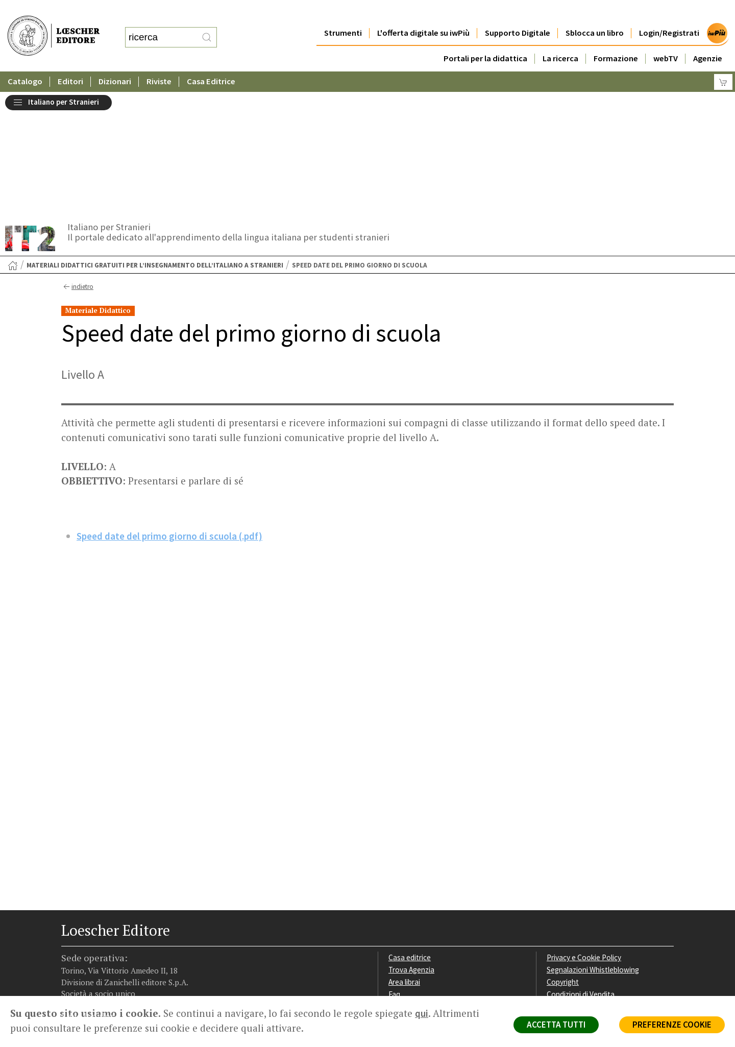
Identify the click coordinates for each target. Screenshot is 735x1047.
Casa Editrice (211, 61)
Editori (70, 61)
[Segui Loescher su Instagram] (90, 932)
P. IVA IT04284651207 (96, 973)
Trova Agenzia (411, 848)
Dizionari (115, 61)
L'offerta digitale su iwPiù (423, 12)
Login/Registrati (669, 12)
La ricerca (560, 38)
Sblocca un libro (595, 12)
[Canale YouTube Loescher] (130, 932)
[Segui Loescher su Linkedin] (110, 932)
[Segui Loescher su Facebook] (70, 932)
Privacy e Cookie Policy (584, 835)
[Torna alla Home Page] (13, 143)
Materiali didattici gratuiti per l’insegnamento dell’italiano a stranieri (155, 143)
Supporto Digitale (517, 12)
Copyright (563, 860)
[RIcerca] (207, 27)
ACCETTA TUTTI (556, 1024)
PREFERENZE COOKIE (672, 1024)
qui (421, 1013)
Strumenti (343, 12)
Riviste (159, 61)
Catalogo (25, 61)
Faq (394, 872)
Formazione (616, 38)
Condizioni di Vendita (581, 872)
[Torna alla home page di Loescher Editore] (53, 24)
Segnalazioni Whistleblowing (593, 848)
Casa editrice (409, 835)
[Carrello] (723, 61)
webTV (665, 38)
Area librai (404, 860)
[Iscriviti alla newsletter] (150, 930)
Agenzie (707, 38)
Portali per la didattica (485, 38)
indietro (77, 165)
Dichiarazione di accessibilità (593, 896)
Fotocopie (564, 884)
